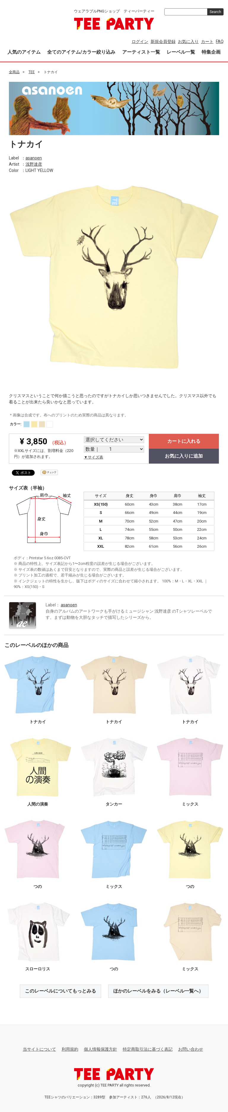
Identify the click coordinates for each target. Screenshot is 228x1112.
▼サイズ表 (93, 457)
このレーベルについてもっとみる (60, 991)
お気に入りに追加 (184, 456)
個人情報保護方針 (100, 1049)
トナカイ (37, 721)
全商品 (14, 72)
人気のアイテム (24, 52)
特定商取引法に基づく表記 (148, 1049)
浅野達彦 (33, 164)
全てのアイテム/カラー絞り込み (81, 52)
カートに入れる (183, 441)
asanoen (33, 157)
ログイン (140, 41)
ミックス (190, 804)
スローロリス (37, 968)
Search (215, 12)
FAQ (220, 41)
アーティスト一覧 (141, 52)
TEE (31, 72)
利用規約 (70, 1049)
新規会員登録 (163, 41)
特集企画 (211, 52)
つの (38, 886)
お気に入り (188, 41)
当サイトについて (39, 1049)
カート (207, 41)
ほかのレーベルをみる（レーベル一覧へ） (158, 991)
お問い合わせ (190, 1049)
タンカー (114, 804)
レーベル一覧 (181, 52)
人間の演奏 (37, 804)
